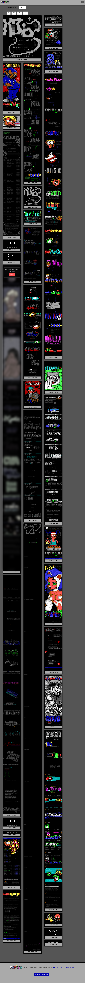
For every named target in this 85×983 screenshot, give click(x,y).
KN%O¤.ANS (32, 282)
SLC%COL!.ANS (53, 523)
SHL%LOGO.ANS (32, 377)
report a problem (41, 974)
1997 (5, 7)
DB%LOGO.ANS (53, 357)
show (12, 275)
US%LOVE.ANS (53, 672)
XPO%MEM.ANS (12, 887)
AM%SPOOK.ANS (53, 71)
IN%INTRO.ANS (32, 224)
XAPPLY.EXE (12, 827)
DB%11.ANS (11, 112)
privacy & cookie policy (64, 967)
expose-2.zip (22, 59)
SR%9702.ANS (32, 952)
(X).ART (53, 24)
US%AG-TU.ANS (53, 560)
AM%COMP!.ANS (53, 48)
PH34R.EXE (11, 262)
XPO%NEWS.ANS (11, 941)
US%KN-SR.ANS (11, 815)
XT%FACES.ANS (53, 925)
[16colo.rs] (5, 2)
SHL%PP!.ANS (53, 392)
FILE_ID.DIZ (32, 207)
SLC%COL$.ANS (32, 520)
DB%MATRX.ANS (11, 128)
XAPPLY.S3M (12, 835)
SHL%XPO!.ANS (32, 407)
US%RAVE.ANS (53, 727)
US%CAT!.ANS (53, 624)
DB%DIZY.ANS (32, 183)
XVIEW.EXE (53, 937)
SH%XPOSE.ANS (11, 572)
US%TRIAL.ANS (53, 909)
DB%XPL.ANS (12, 237)
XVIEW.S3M (53, 944)
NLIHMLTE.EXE (11, 250)
